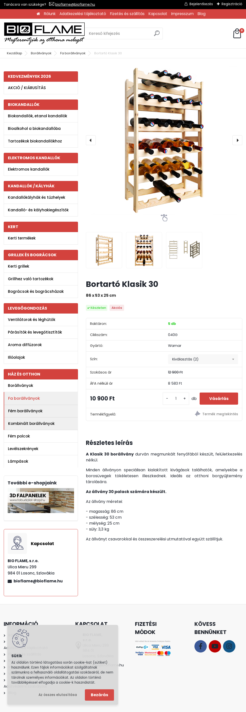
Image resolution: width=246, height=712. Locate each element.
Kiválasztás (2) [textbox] (185, 359)
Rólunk (50, 13)
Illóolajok (16, 357)
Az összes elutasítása (57, 694)
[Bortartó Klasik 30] (164, 140)
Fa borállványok (73, 53)
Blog (202, 13)
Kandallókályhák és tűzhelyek (36, 197)
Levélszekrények (23, 448)
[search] (157, 35)
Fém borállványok (25, 411)
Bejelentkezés (201, 3)
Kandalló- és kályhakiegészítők (38, 210)
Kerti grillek (18, 266)
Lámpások (18, 461)
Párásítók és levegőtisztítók (35, 332)
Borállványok (41, 53)
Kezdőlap (14, 53)
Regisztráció (232, 3)
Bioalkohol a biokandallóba (34, 128)
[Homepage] (38, 14)
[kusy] (175, 398)
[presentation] (91, 140)
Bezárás (99, 695)
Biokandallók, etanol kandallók (37, 116)
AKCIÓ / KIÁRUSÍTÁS (27, 87)
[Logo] (44, 33)
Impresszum (182, 13)
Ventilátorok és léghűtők (31, 319)
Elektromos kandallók (28, 169)
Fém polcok (19, 436)
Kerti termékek (22, 238)
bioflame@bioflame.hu (75, 4)
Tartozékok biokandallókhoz (35, 141)
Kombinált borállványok (31, 423)
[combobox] (203, 359)
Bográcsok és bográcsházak (36, 291)
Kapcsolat (158, 13)
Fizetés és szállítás (127, 13)
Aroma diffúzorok (25, 344)
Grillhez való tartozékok (30, 278)
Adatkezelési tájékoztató (82, 13)
